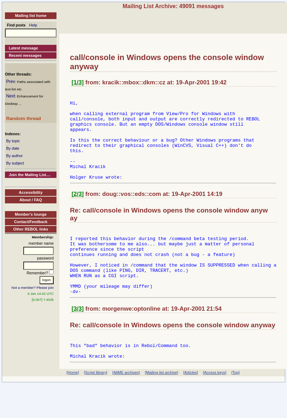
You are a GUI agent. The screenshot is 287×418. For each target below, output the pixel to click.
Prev (10, 81)
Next (10, 96)
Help (33, 25)
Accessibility (30, 192)
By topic (13, 141)
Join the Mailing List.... (29, 175)
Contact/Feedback (31, 222)
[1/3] (78, 82)
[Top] (235, 406)
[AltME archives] (126, 406)
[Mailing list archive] (161, 406)
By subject (15, 163)
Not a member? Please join (33, 287)
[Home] (73, 406)
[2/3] (78, 211)
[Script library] (95, 406)
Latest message (23, 48)
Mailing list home (30, 15)
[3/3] (78, 338)
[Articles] (190, 406)
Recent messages (25, 55)
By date (12, 148)
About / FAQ (30, 200)
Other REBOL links (30, 229)
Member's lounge (31, 214)
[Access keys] (214, 406)
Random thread (23, 118)
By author (14, 156)
